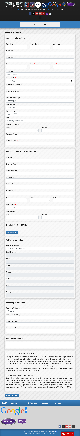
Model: (8, 272)
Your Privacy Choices (51, 431)
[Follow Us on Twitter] (33, 13)
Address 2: (9, 57)
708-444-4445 (56, 9)
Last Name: (57, 44)
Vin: (7, 285)
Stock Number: (11, 252)
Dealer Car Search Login (28, 431)
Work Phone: (10, 204)
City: (7, 64)
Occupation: (10, 177)
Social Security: (11, 71)
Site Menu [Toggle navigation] (40, 24)
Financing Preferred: (13, 308)
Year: (8, 259)
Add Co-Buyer (12, 232)
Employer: (9, 157)
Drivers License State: (13, 91)
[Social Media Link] (43, 13)
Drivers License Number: (14, 84)
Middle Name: (34, 44)
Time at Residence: (12, 124)
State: (32, 64)
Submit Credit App (12, 395)
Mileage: (9, 292)
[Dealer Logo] (40, 5)
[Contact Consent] (6, 375)
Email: (8, 118)
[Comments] (40, 345)
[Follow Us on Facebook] (30, 13)
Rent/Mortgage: (11, 141)
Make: (8, 265)
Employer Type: (11, 164)
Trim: (8, 279)
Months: (44, 127)
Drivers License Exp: (13, 98)
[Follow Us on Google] (40, 13)
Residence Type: (11, 134)
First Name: (10, 44)
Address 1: (9, 51)
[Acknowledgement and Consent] (6, 353)
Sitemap (42, 431)
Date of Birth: (10, 78)
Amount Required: (12, 321)
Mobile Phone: (11, 104)
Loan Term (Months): (13, 315)
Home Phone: (10, 111)
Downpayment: (11, 328)
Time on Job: (10, 211)
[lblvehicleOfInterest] (40, 248)
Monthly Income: (11, 171)
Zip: (54, 64)
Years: (8, 127)
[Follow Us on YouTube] (36, 13)
